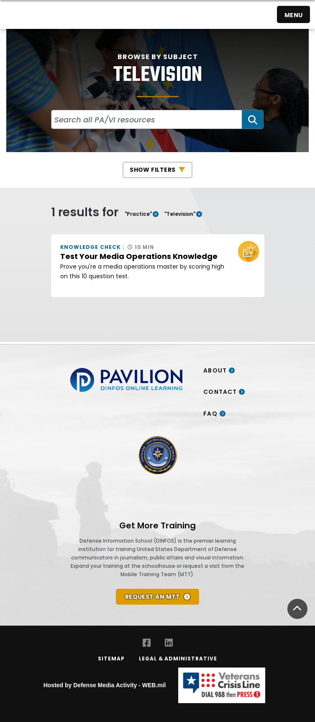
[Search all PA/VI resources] (147, 119)
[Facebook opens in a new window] (147, 643)
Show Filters (152, 170)
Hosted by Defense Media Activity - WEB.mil (105, 685)
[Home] (16, 14)
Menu (293, 15)
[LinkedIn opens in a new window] (169, 643)
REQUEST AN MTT (152, 597)
